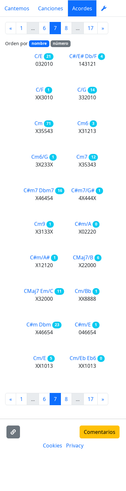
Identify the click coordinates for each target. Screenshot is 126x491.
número (60, 43)
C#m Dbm (38, 324)
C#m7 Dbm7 (39, 190)
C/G (81, 89)
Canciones (50, 8)
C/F (40, 89)
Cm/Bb (83, 291)
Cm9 (39, 223)
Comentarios (99, 432)
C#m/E (83, 324)
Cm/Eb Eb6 (83, 358)
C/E (38, 56)
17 (90, 28)
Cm (38, 123)
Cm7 (81, 156)
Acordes (82, 8)
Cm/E (39, 358)
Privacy (74, 445)
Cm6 (82, 123)
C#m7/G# (82, 190)
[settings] (104, 8)
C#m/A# (40, 257)
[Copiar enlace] (13, 432)
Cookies (52, 445)
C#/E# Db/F (83, 56)
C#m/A (83, 223)
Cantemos (17, 8)
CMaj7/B (83, 257)
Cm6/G (39, 156)
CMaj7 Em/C (38, 291)
